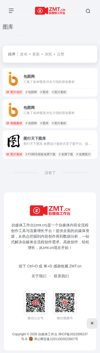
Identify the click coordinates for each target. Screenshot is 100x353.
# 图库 (44, 92)
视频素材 (14, 123)
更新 (36, 54)
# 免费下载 (66, 154)
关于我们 (38, 276)
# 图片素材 (59, 92)
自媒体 (64, 225)
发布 (23, 54)
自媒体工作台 (47, 334)
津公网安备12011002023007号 (53, 339)
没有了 (50, 173)
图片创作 (14, 92)
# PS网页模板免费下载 (40, 154)
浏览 (48, 54)
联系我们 (61, 276)
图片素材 (14, 154)
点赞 (60, 54)
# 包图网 (31, 92)
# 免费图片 (84, 154)
